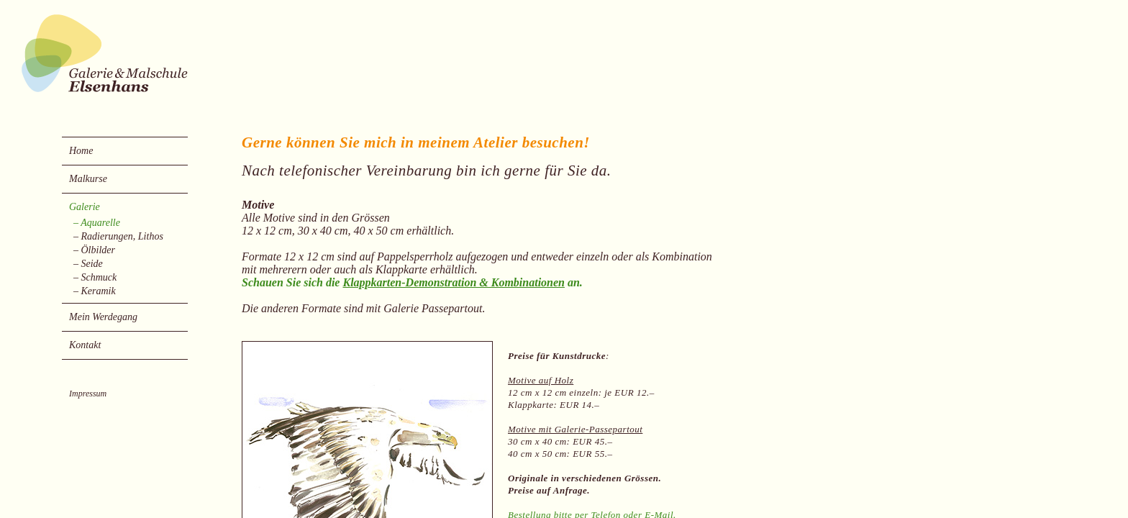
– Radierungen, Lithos (118, 237)
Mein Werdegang (103, 317)
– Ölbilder (94, 250)
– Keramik (94, 291)
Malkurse (88, 178)
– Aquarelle (96, 223)
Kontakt (85, 345)
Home (81, 150)
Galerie (84, 206)
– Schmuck (95, 278)
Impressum (87, 393)
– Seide (88, 264)
